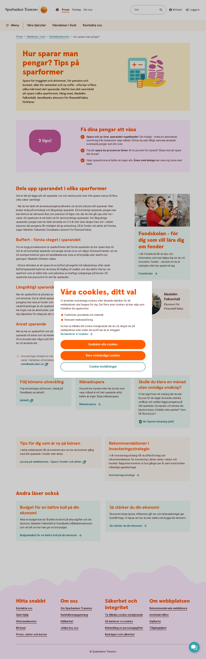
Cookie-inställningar (103, 367)
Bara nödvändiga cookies (103, 356)
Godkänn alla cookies (103, 344)
